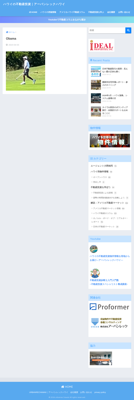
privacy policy (100, 392)
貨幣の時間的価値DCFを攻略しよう (111, 197)
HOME (33, 12)
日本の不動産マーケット (106, 226)
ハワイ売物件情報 (102, 171)
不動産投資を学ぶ (96, 12)
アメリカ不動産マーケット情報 (109, 208)
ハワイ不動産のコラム (105, 213)
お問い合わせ (124, 12)
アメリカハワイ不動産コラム (72, 12)
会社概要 (111, 12)
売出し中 (99, 182)
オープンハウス (102, 177)
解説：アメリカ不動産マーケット (109, 203)
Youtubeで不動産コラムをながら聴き (67, 19)
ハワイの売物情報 (48, 12)
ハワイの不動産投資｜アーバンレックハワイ (35, 4)
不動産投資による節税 (105, 193)
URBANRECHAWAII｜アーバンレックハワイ (48, 392)
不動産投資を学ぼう (103, 187)
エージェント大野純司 (104, 166)
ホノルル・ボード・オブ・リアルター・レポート (110, 220)
